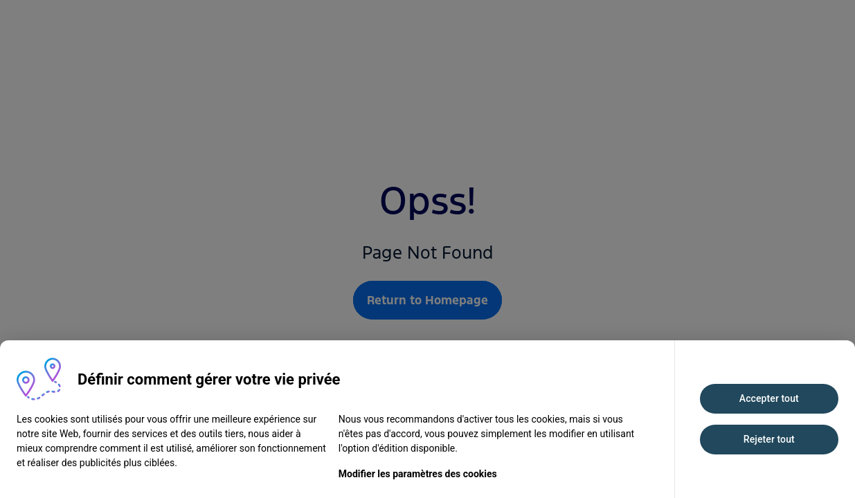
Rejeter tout (769, 439)
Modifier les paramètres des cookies (418, 473)
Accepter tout (769, 398)
